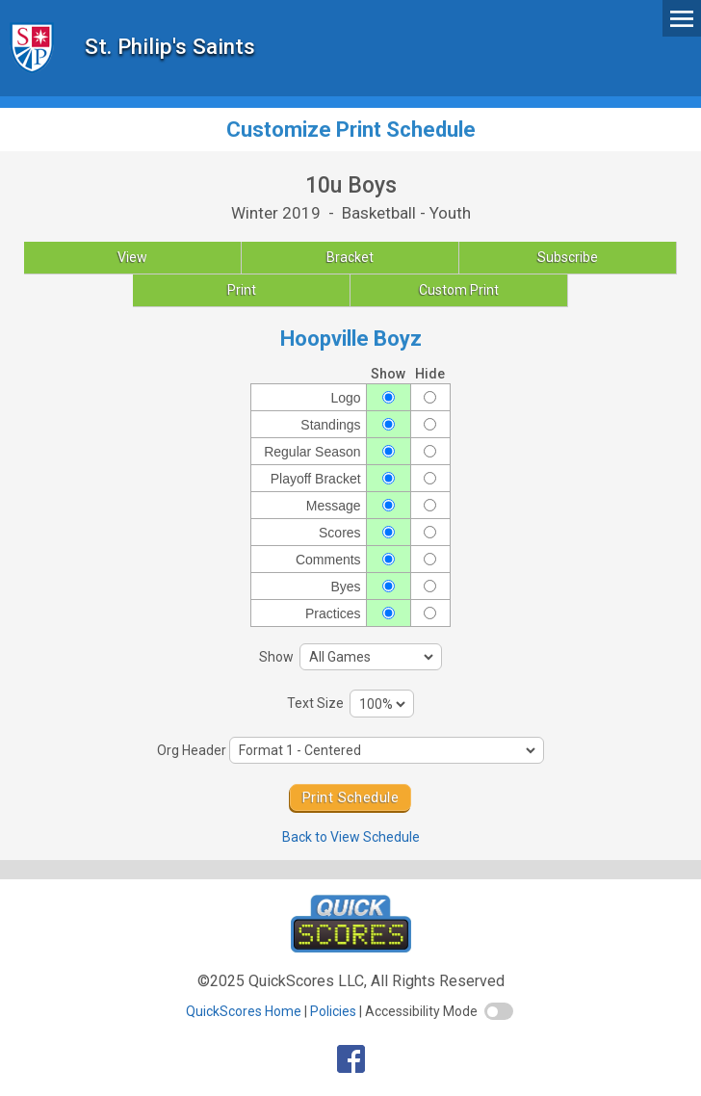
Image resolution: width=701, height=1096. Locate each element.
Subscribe (567, 257)
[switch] (498, 1011)
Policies (333, 1011)
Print (241, 290)
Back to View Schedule (351, 837)
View (132, 257)
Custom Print (459, 290)
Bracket (350, 257)
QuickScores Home (243, 1011)
